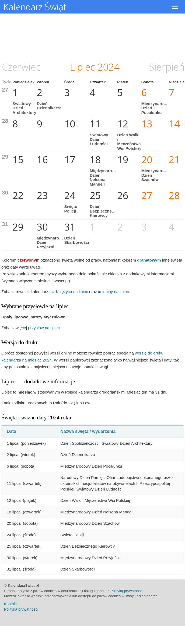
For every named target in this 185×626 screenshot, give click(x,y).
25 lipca (14, 546)
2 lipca (12, 454)
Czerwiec (21, 67)
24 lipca (14, 535)
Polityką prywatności (126, 591)
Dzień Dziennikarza (49, 105)
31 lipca (14, 569)
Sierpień (166, 67)
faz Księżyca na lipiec (68, 291)
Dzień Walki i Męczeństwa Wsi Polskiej (129, 142)
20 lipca (14, 523)
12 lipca (14, 500)
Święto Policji (70, 208)
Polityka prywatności (21, 609)
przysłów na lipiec (44, 327)
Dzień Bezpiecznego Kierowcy (103, 211)
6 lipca (12, 466)
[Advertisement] (93, 36)
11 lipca (14, 483)
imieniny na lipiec (113, 291)
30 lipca (14, 557)
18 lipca (14, 512)
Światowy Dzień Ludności (99, 139)
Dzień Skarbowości (76, 240)
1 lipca (12, 443)
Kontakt (10, 604)
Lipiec (82, 67)
